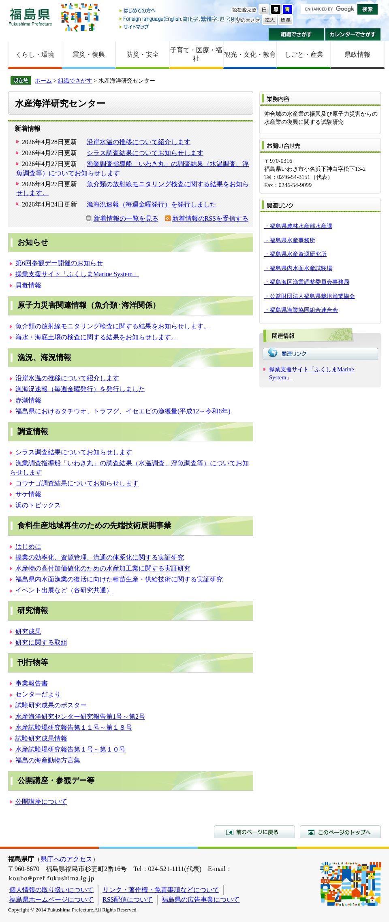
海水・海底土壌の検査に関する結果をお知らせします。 (96, 337)
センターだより (38, 694)
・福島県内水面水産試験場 (298, 268)
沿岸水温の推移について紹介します (138, 141)
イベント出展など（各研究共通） (64, 590)
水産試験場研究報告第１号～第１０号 (70, 749)
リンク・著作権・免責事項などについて (161, 889)
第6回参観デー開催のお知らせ (59, 263)
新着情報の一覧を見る (126, 218)
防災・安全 (142, 54)
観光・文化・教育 (250, 54)
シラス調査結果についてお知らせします (145, 152)
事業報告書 (31, 683)
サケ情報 (28, 494)
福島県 (30, 16)
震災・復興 (89, 54)
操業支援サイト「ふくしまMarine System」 (77, 273)
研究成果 (28, 631)
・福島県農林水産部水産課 (298, 226)
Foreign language (179, 19)
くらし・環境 (34, 54)
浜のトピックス (38, 505)
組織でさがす (296, 34)
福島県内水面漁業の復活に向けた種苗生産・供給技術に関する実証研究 (119, 579)
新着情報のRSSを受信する (210, 218)
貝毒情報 (28, 285)
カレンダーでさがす (353, 34)
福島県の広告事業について (200, 899)
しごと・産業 (303, 54)
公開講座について (41, 801)
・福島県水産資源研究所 (295, 254)
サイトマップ (179, 26)
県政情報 (357, 54)
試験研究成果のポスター (51, 705)
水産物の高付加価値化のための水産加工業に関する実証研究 (102, 568)
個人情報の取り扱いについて (51, 889)
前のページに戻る (254, 831)
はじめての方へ (179, 11)
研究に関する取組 (41, 642)
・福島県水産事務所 (289, 240)
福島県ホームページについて (51, 899)
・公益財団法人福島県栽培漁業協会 (309, 296)
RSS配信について (128, 899)
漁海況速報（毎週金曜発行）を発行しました (151, 204)
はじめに (28, 546)
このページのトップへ (340, 831)
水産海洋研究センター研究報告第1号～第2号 (80, 716)
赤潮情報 (28, 400)
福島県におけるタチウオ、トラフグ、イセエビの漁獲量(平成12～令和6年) (123, 411)
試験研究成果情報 (41, 738)
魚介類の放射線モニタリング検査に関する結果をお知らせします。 (112, 326)
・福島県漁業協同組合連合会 (301, 310)
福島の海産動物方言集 (47, 760)
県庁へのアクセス (66, 859)
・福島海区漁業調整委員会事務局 (306, 282)
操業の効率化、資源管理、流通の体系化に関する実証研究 (99, 557)
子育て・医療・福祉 (196, 54)
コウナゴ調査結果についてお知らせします (77, 483)
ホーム (43, 80)
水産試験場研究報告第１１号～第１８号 (73, 727)
